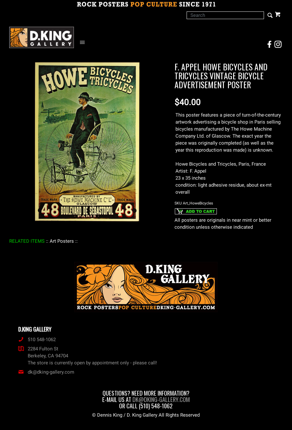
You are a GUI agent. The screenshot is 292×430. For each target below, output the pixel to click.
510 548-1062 (37, 339)
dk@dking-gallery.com (46, 372)
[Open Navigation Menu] (84, 42)
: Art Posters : (61, 241)
